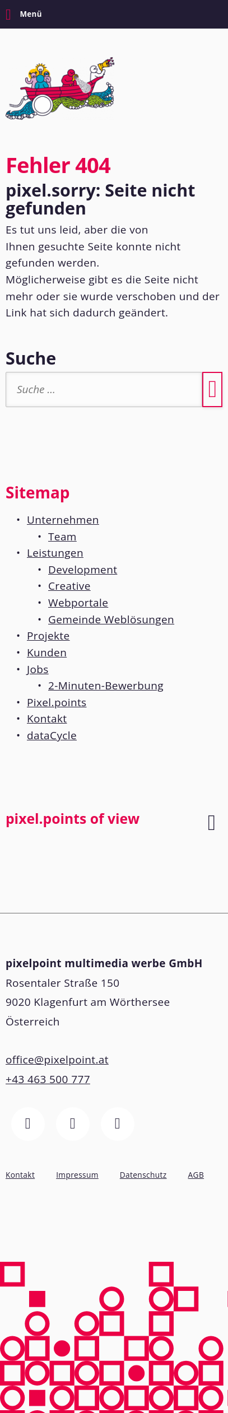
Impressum (77, 1174)
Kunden (47, 652)
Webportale (78, 602)
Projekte (48, 635)
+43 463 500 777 (48, 1079)
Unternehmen (63, 519)
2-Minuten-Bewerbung (106, 685)
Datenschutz (143, 1174)
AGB (196, 1174)
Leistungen (55, 552)
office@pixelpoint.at (57, 1059)
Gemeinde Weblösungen (111, 619)
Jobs (38, 669)
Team (62, 536)
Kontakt (47, 718)
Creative (69, 586)
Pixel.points (57, 702)
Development (82, 569)
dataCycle (52, 735)
